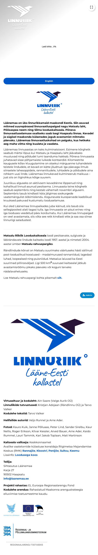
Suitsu (64, 450)
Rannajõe (28, 450)
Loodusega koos (26, 455)
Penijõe (53, 450)
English (49, 81)
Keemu (74, 450)
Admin (87, 295)
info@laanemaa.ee (16, 478)
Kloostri (42, 450)
